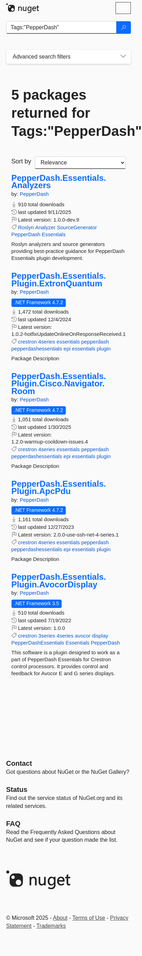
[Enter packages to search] (61, 27)
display (100, 636)
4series (46, 342)
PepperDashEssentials (37, 643)
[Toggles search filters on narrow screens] (123, 57)
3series (46, 636)
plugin (104, 349)
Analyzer (45, 227)
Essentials (53, 234)
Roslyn (26, 227)
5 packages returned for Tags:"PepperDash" (68, 113)
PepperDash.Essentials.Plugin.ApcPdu (58, 487)
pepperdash (95, 342)
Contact (19, 763)
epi (67, 349)
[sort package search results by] (80, 162)
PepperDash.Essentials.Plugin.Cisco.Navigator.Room (58, 383)
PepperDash (34, 194)
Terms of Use (88, 918)
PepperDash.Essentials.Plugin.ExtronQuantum (58, 279)
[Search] (123, 27)
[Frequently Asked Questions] (13, 823)
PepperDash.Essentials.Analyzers (58, 181)
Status (16, 789)
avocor (82, 636)
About (60, 918)
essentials (68, 342)
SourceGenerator (77, 227)
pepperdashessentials (36, 349)
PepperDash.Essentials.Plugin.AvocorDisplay (58, 580)
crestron (27, 342)
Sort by (21, 161)
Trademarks (51, 926)
